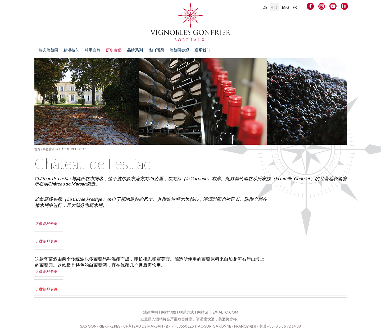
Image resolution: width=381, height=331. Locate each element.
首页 (37, 149)
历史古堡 (49, 149)
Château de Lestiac (72, 149)
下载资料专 (44, 289)
